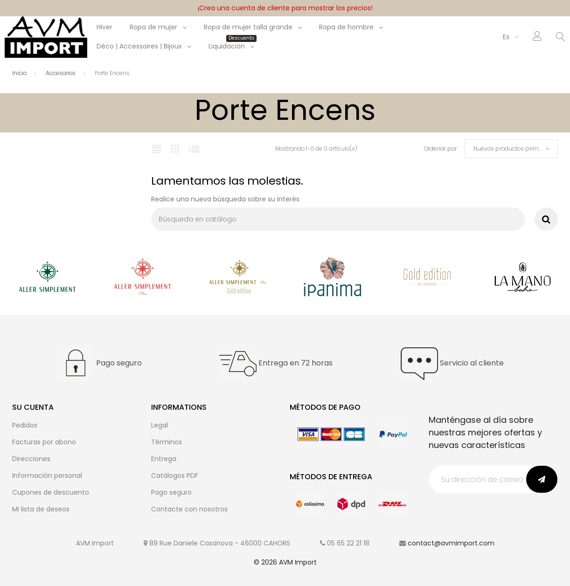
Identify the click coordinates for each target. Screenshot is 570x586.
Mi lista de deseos (41, 509)
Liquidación (231, 46)
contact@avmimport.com (451, 543)
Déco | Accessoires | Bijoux (139, 46)
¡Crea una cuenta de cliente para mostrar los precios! (285, 8)
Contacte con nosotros (189, 509)
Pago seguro (171, 492)
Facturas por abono (44, 442)
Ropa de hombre (346, 27)
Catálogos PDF (174, 475)
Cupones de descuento (50, 492)
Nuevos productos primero (510, 148)
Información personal (47, 475)
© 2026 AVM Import (285, 562)
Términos (166, 442)
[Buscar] (338, 219)
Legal (159, 425)
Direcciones (31, 458)
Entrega (163, 458)
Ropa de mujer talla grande (248, 27)
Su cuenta (33, 407)
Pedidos (24, 425)
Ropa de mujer (153, 27)
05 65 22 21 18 (348, 543)
